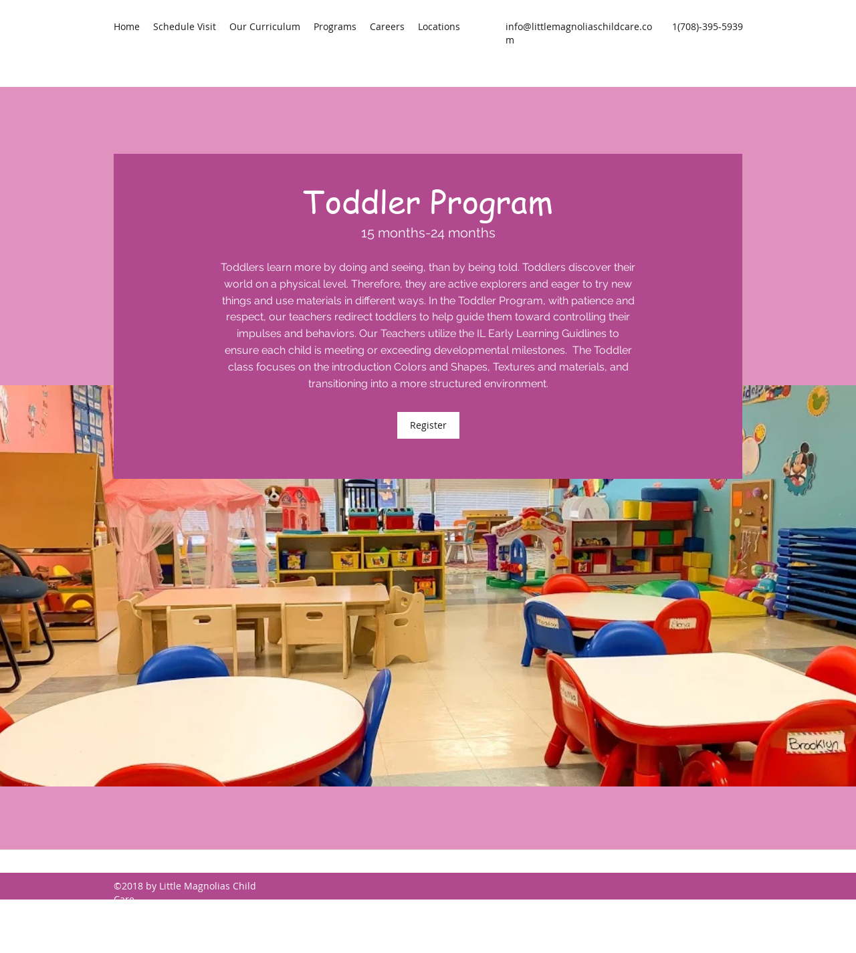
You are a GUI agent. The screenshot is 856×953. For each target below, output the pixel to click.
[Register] (428, 425)
